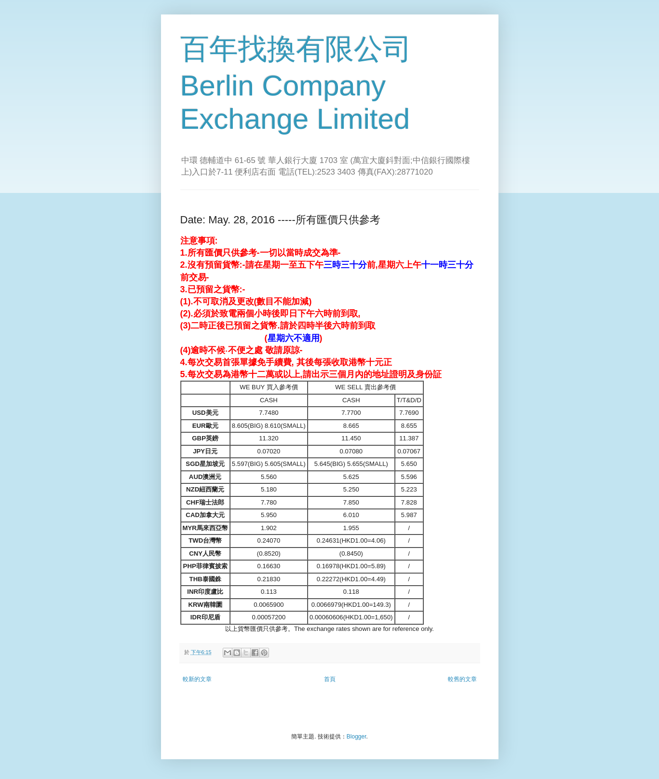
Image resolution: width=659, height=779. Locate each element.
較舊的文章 (462, 679)
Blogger (356, 736)
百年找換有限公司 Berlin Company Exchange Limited (296, 84)
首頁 (330, 679)
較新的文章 (197, 679)
